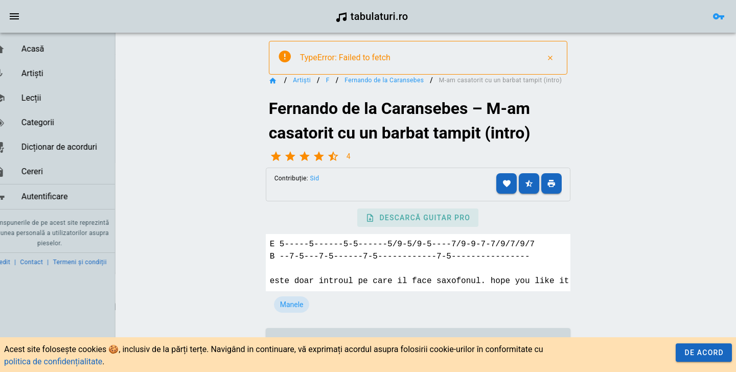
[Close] (564, 58)
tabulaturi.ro (371, 16)
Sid (332, 187)
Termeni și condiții (95, 262)
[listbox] (65, 123)
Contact (47, 262)
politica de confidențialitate (53, 361)
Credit (17, 262)
